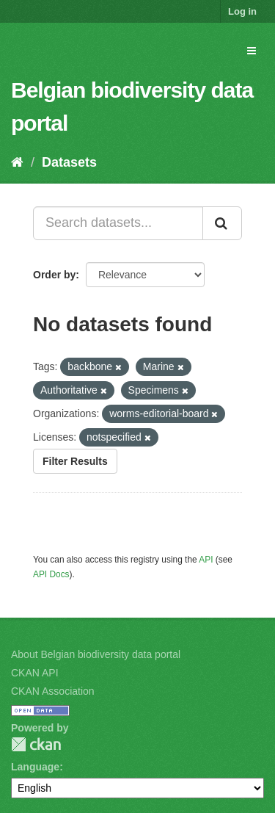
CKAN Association (53, 691)
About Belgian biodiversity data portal (95, 654)
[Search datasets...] (118, 223)
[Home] (17, 162)
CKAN (36, 744)
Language (35, 767)
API (206, 559)
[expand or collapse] (251, 50)
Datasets (69, 162)
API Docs (51, 574)
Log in (242, 11)
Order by (54, 275)
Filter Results (75, 461)
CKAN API (35, 673)
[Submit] (222, 223)
